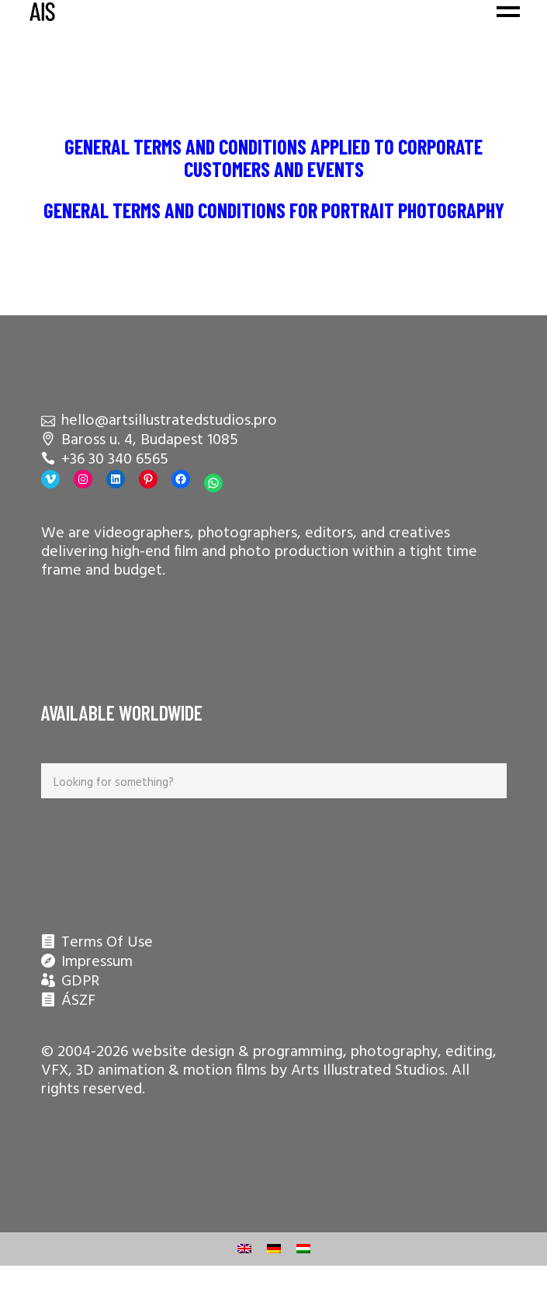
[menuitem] (244, 1249)
